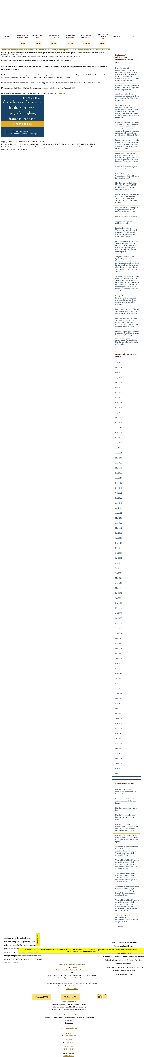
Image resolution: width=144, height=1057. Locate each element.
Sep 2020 (118, 618)
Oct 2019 (118, 673)
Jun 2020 (118, 633)
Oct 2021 (118, 553)
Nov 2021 (118, 548)
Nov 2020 (118, 608)
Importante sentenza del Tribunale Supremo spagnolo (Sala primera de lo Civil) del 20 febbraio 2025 (127, 311)
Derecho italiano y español (38, 36)
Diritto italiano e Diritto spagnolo (22, 36)
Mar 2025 (118, 383)
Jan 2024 (118, 428)
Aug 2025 (118, 378)
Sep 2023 (118, 438)
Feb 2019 (118, 713)
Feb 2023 (118, 473)
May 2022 (119, 518)
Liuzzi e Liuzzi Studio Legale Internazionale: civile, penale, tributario (125, 817)
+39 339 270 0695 (68, 1049)
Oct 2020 (118, 613)
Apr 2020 (118, 643)
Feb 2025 (118, 388)
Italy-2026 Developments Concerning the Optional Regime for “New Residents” (127, 176)
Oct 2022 (118, 493)
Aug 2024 (118, 413)
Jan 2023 (118, 478)
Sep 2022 (118, 498)
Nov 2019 (118, 668)
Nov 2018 (118, 728)
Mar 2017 (118, 773)
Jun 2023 (118, 453)
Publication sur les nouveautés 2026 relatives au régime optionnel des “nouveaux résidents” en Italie (126, 220)
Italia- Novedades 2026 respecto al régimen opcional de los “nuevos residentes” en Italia (126, 210)
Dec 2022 (118, 483)
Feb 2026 (118, 373)
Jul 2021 (118, 568)
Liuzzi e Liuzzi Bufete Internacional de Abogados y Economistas (125, 792)
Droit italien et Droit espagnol (70, 36)
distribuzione (26, 56)
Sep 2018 (118, 738)
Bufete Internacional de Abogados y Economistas (72, 970)
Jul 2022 (118, 508)
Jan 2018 (118, 763)
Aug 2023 (118, 443)
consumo (7, 56)
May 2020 (119, 638)
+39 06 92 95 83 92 (71, 1035)
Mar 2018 (118, 758)
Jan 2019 (118, 718)
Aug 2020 (118, 623)
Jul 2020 (118, 628)
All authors (119, 927)
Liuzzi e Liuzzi (72, 988)
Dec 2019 (118, 663)
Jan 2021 (118, 598)
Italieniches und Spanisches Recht (102, 36)
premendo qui (62, 93)
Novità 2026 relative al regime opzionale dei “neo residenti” (126, 168)
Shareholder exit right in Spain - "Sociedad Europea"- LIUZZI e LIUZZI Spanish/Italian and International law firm (126, 186)
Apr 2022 (118, 523)
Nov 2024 (118, 398)
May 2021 (119, 578)
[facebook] (105, 996)
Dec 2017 (118, 768)
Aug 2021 (118, 563)
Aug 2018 (118, 743)
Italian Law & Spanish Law (54, 36)
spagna (19, 56)
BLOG (134, 36)
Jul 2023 (118, 448)
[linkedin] (99, 996)
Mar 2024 (118, 418)
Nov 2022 (118, 488)
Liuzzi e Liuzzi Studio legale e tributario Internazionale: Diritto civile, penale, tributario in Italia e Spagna (127, 838)
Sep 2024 (118, 408)
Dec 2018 (118, 723)
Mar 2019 (118, 708)
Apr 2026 (118, 363)
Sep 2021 (118, 558)
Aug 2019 (118, 683)
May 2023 (119, 458)
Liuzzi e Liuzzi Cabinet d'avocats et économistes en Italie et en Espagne (127, 801)
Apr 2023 (118, 463)
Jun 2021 (118, 573)
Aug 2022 (118, 503)
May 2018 (119, 748)
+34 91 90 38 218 (70, 1042)
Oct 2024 (118, 403)
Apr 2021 (118, 583)
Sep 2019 (118, 678)
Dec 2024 (118, 393)
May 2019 (119, 698)
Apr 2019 (118, 703)
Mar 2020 (118, 648)
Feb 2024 (118, 423)
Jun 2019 (118, 693)
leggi (61, 56)
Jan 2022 (118, 538)
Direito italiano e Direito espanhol (86, 36)
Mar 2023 (118, 468)
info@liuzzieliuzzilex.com (69, 1028)
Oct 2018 (118, 733)
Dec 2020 (118, 603)
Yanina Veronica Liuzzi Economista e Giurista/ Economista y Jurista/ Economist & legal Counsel (127, 918)
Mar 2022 (118, 528)
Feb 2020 (118, 653)
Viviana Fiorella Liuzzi (68, 1001)
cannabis (13, 56)
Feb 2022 (118, 533)
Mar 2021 (118, 588)
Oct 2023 (118, 433)
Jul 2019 (118, 688)
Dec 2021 (118, 543)
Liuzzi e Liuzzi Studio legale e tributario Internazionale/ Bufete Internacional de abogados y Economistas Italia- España (126, 827)
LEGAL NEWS (118, 36)
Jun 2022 (118, 513)
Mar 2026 (118, 368)
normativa (45, 56)
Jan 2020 (118, 658)
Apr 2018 (118, 753)
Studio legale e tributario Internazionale (72, 964)
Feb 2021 (118, 593)
